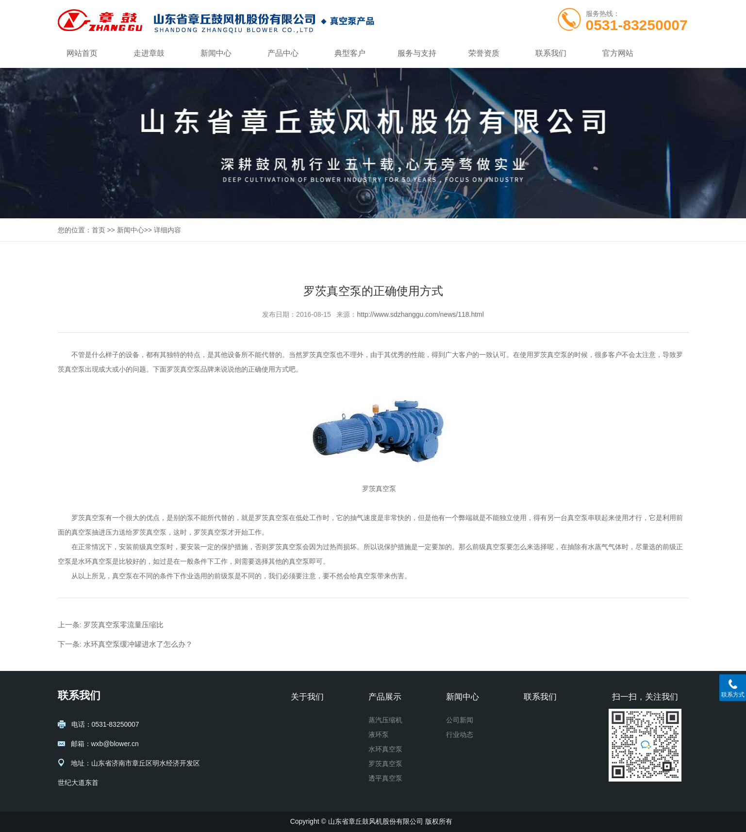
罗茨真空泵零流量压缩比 (123, 624)
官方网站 (617, 53)
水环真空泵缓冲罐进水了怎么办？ (138, 644)
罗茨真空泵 (319, 355)
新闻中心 (216, 53)
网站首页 (82, 53)
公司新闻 (459, 720)
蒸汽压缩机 (385, 720)
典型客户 (349, 53)
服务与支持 (417, 53)
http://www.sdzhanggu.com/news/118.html (420, 314)
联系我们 (550, 53)
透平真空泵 (385, 778)
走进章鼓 (149, 53)
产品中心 (282, 53)
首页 (98, 230)
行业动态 (459, 734)
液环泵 (378, 734)
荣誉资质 (483, 53)
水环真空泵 (385, 749)
